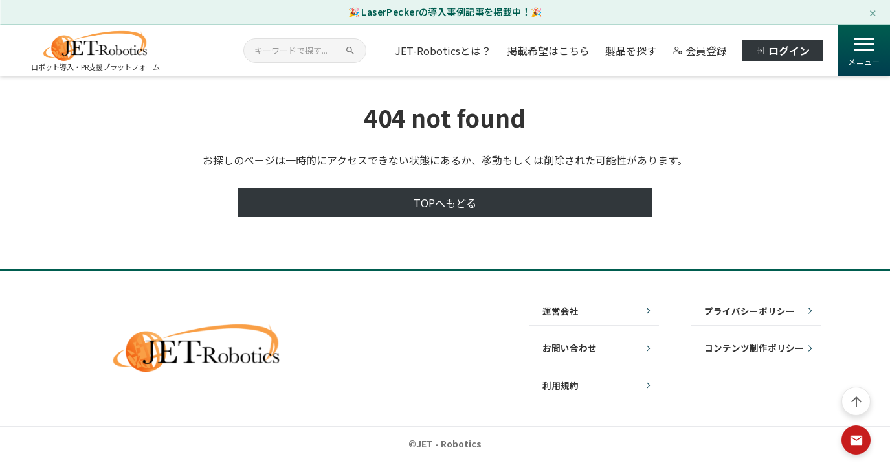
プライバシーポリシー (749, 310)
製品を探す (631, 50)
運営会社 (560, 310)
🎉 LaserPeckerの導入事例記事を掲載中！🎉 (445, 11)
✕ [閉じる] (873, 12)
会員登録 (700, 50)
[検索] (350, 50)
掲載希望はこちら (548, 50)
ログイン (782, 50)
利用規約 (560, 385)
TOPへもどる (445, 202)
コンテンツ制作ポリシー (754, 347)
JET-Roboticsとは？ (443, 50)
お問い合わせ (569, 347)
